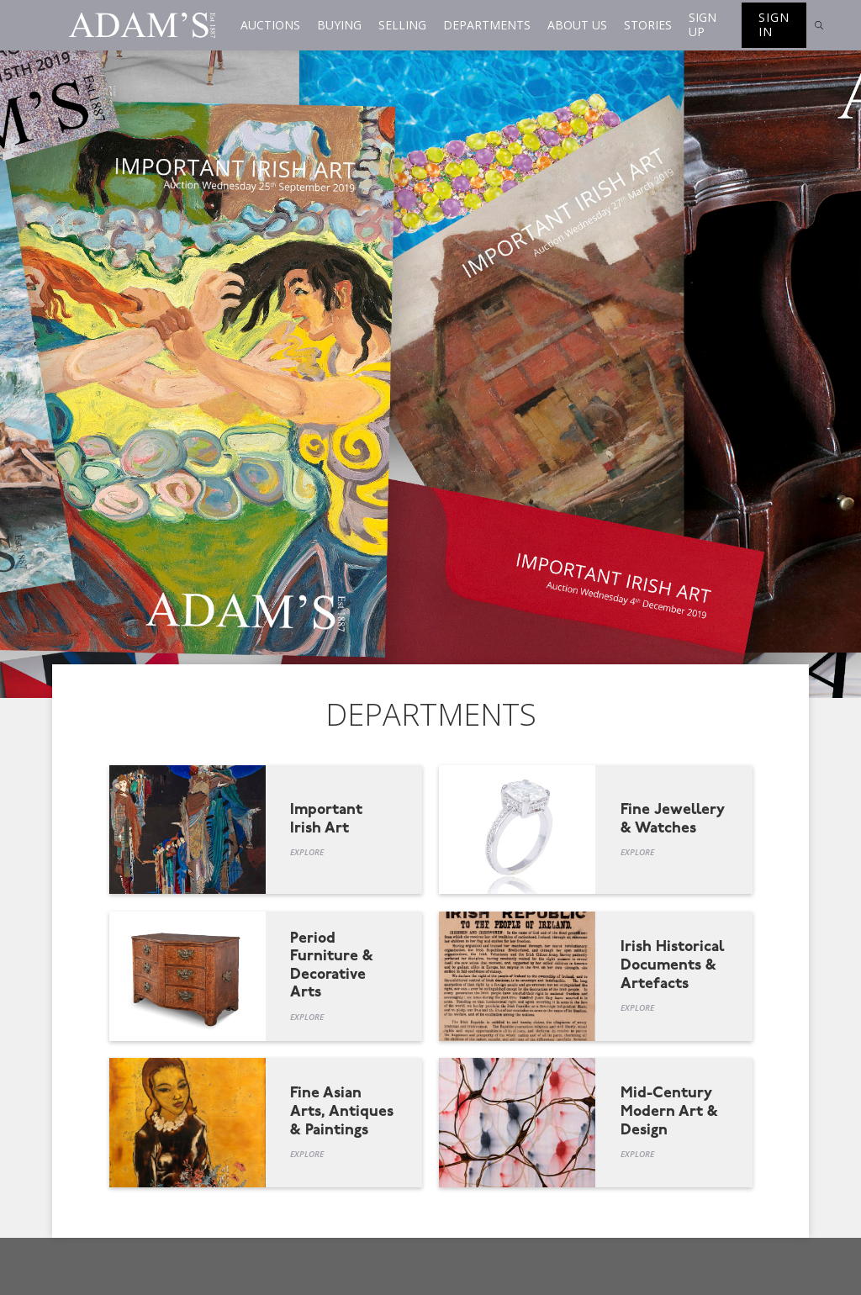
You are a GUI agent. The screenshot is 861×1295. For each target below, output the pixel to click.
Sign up (702, 24)
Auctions (270, 25)
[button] (270, 25)
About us (577, 25)
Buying (339, 25)
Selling (402, 25)
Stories (648, 25)
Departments (487, 25)
